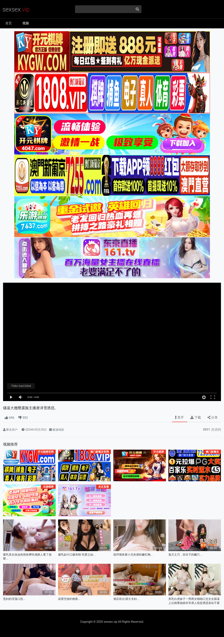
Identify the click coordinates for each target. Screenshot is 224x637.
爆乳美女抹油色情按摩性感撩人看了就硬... (27, 556)
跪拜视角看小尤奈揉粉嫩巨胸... (133, 554)
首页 (8, 23)
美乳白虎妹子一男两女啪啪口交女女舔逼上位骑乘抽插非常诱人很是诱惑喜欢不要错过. (194, 601)
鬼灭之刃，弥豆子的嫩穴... (185, 554)
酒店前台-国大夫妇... (126, 599)
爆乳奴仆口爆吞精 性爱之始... (76, 554)
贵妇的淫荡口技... (14, 599)
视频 (25, 23)
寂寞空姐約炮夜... (69, 599)
